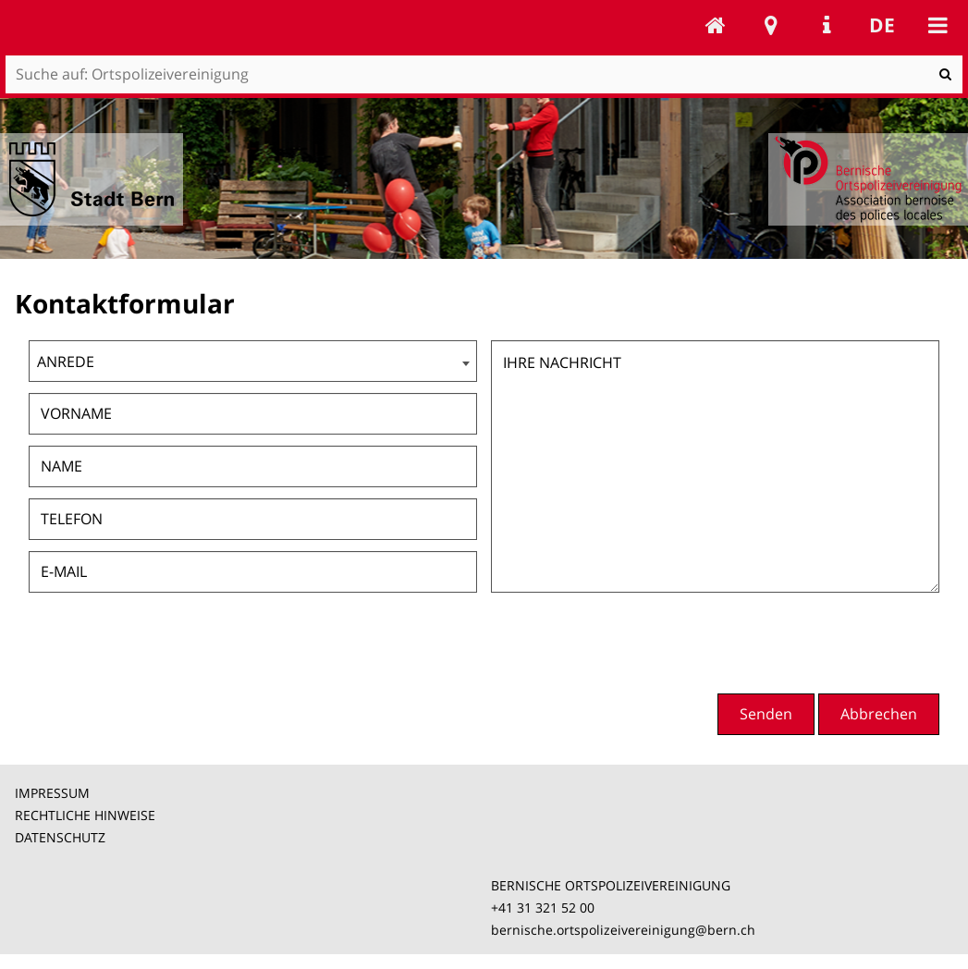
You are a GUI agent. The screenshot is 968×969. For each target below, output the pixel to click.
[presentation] (798, 641)
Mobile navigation (937, 25)
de (882, 25)
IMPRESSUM (52, 793)
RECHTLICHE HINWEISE (85, 815)
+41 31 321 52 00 (542, 907)
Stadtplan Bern (771, 25)
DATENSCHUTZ (60, 837)
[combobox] (253, 361)
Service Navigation (827, 25)
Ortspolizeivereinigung (716, 25)
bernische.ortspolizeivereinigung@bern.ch (623, 929)
